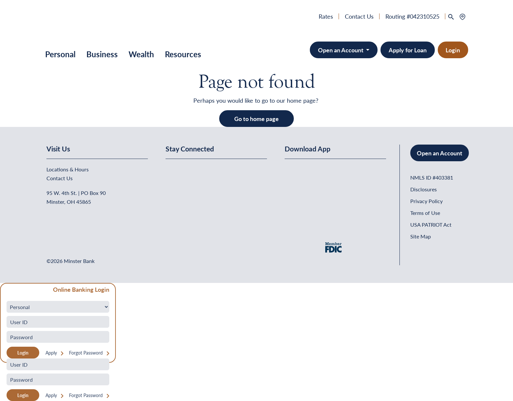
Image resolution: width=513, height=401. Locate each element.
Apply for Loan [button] (408, 50)
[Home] (61, 24)
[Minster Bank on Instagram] (219, 170)
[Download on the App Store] (302, 180)
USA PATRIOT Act (430, 224)
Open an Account (439, 153)
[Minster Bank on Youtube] (204, 170)
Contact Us (359, 16)
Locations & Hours (67, 169)
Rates (326, 16)
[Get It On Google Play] (338, 180)
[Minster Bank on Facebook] (172, 170)
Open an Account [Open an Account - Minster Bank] (341, 50)
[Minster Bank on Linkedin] (188, 170)
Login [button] (453, 50)
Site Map (420, 236)
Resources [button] (183, 54)
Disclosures (423, 189)
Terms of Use (425, 213)
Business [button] (102, 54)
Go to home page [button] (256, 118)
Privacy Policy (426, 201)
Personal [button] (60, 54)
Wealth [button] (141, 54)
